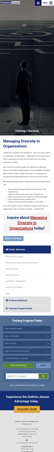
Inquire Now (27, 409)
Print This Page (13, 238)
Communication (12, 269)
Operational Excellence (14, 287)
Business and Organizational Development (22, 263)
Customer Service (12, 275)
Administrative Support (15, 257)
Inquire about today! (27, 223)
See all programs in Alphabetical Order (27, 385)
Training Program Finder (19, 308)
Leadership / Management (16, 281)
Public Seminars (15, 249)
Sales (8, 293)
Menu (47, 3)
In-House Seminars (16, 300)
